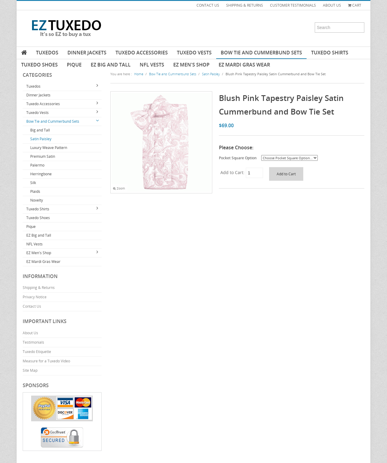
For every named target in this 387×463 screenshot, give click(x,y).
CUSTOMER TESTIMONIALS (293, 5)
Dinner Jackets (86, 52)
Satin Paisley (40, 138)
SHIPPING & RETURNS (244, 5)
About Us (30, 332)
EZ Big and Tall (111, 64)
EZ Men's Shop (191, 64)
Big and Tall (40, 130)
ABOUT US (332, 5)
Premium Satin (42, 156)
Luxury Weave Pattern (48, 147)
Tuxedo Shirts (329, 52)
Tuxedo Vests (194, 52)
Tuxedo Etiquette (37, 351)
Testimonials (33, 342)
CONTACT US (208, 5)
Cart (354, 5)
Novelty (36, 200)
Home (138, 74)
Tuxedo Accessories (141, 52)
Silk (33, 182)
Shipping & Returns (39, 287)
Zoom (119, 188)
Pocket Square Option (238, 157)
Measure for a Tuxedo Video (46, 361)
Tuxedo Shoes (39, 64)
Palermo (37, 165)
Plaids (35, 191)
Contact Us (32, 306)
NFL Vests (152, 64)
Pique (74, 64)
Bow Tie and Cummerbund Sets (261, 52)
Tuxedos (47, 52)
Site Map (30, 370)
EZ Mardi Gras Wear (244, 64)
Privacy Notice (35, 296)
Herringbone (41, 173)
